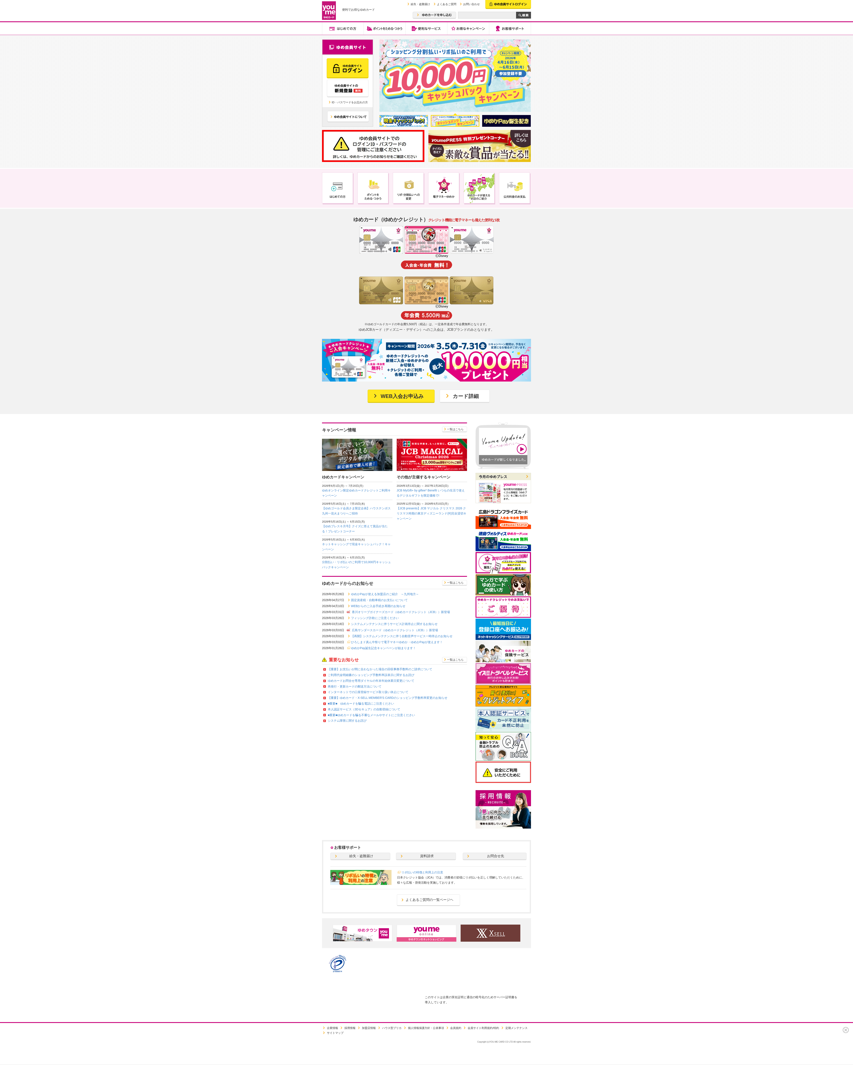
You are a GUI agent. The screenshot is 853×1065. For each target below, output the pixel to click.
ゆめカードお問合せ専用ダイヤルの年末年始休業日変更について (371, 680)
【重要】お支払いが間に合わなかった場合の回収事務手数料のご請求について (380, 669)
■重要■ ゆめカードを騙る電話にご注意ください (361, 703)
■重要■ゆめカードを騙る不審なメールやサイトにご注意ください (371, 715)
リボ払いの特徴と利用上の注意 (422, 872)
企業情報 (332, 1028)
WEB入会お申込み (402, 396)
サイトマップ (335, 1032)
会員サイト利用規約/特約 (483, 1028)
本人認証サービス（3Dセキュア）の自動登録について (364, 709)
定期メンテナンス (516, 1028)
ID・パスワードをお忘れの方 (350, 102)
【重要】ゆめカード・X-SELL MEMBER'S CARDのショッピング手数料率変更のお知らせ (387, 697)
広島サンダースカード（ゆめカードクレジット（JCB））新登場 (395, 630)
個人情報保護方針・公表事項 (426, 1028)
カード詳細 (466, 396)
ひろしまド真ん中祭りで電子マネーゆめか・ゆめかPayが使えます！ (397, 642)
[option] (455, 75)
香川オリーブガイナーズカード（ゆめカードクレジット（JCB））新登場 (401, 612)
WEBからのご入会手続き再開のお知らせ (378, 606)
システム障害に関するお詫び (347, 720)
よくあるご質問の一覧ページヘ (429, 900)
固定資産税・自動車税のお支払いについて (379, 600)
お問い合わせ (471, 4)
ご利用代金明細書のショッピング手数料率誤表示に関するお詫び (371, 675)
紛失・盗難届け (420, 4)
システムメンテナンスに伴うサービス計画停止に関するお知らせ (394, 624)
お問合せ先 (495, 856)
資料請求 (427, 856)
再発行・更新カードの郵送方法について (355, 686)
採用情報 (349, 1028)
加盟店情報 (369, 1028)
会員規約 (455, 1028)
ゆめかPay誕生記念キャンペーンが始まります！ (383, 648)
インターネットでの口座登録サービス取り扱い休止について (368, 692)
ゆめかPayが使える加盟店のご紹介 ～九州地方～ (385, 594)
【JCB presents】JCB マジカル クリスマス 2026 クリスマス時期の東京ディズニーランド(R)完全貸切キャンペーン (431, 513)
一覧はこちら (455, 429)
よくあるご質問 (446, 4)
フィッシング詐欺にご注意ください (375, 618)
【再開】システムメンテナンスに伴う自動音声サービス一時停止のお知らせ (402, 636)
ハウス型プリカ (392, 1028)
